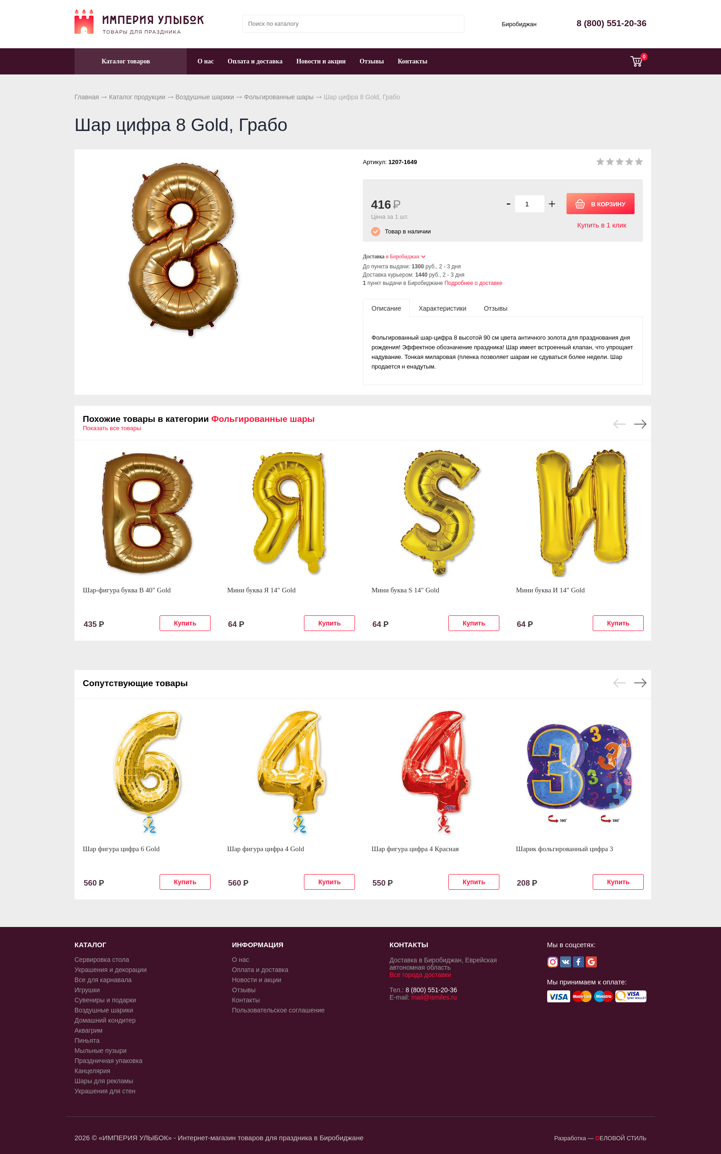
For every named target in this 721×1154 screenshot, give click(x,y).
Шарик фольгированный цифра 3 (564, 849)
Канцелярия (92, 1070)
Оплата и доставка (255, 61)
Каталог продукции (137, 97)
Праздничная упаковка (108, 1060)
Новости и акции (321, 61)
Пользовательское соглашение (278, 1010)
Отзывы (372, 61)
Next (640, 424)
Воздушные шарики (204, 97)
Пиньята (87, 1040)
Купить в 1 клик (601, 225)
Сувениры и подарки (105, 1000)
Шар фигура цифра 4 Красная (415, 849)
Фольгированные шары (279, 97)
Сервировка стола (101, 959)
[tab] (386, 308)
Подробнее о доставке (474, 283)
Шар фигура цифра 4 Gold (265, 849)
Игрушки (87, 990)
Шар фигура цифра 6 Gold (121, 849)
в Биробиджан (402, 256)
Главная (86, 97)
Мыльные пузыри (100, 1050)
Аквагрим (88, 1030)
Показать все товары (112, 428)
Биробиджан (519, 24)
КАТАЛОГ (90, 945)
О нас (205, 61)
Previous (619, 424)
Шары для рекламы (103, 1081)
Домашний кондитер (105, 1020)
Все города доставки (420, 974)
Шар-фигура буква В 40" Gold (127, 590)
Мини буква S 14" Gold (405, 590)
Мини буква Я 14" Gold (261, 590)
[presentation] (386, 308)
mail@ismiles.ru (434, 997)
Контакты (412, 61)
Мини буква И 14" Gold (550, 590)
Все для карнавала (103, 979)
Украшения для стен (105, 1091)
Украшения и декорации (110, 969)
